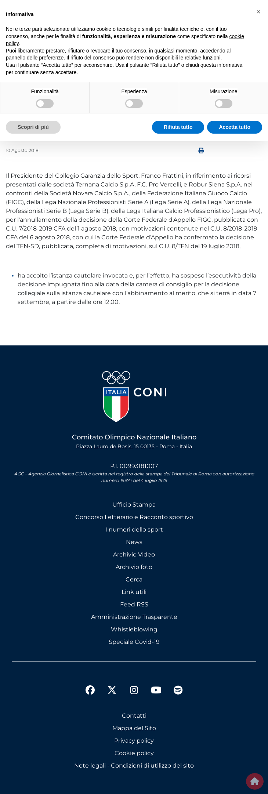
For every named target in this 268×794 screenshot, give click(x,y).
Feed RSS (134, 604)
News (134, 542)
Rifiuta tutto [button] (178, 127)
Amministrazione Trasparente (134, 616)
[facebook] (90, 691)
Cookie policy (134, 753)
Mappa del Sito (134, 728)
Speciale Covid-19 (134, 641)
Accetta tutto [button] (234, 127)
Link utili (134, 591)
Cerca (134, 579)
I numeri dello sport (134, 529)
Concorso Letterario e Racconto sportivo (134, 517)
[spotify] (178, 691)
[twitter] (112, 684)
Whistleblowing (134, 629)
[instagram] (134, 691)
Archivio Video (134, 554)
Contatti (134, 715)
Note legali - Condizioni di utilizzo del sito (134, 765)
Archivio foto (134, 566)
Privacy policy (134, 740)
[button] (258, 12)
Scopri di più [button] (33, 127)
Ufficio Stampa (134, 504)
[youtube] (156, 691)
